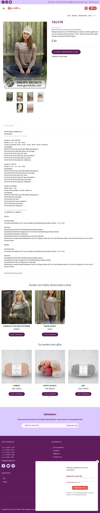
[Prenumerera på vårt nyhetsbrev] (50, 425)
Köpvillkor (56, 450)
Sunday (16, 385)
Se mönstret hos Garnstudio (13, 273)
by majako (95, 509)
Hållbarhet (56, 454)
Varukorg (56, 488)
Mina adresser (57, 485)
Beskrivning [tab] (9, 125)
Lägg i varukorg (17, 334)
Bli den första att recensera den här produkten (66, 29)
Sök (4, 478)
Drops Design (63, 56)
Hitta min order (93, 2)
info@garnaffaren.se (8, 460)
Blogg (5, 482)
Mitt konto (56, 478)
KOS (83, 385)
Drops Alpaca (49, 385)
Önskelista (56, 491)
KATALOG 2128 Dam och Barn (17, 326)
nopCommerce (52, 509)
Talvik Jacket (50, 326)
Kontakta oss (57, 457)
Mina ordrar (57, 482)
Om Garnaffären (58, 447)
